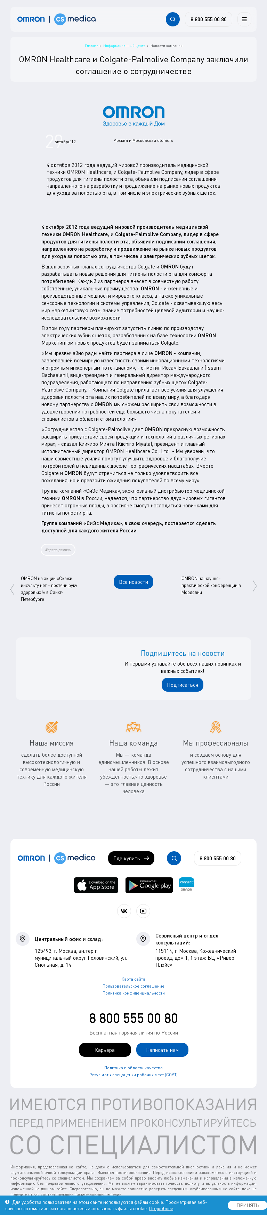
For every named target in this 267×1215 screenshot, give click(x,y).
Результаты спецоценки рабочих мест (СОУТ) (133, 1074)
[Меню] (244, 19)
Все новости (133, 582)
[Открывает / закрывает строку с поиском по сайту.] (173, 19)
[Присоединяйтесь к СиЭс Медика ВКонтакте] (124, 911)
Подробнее (161, 1208)
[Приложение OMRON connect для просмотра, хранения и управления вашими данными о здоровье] (186, 885)
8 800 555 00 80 (133, 1018)
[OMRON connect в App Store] (96, 885)
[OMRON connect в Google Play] (149, 885)
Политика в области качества (133, 1067)
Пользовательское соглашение (133, 986)
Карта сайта (133, 979)
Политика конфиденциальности (134, 993)
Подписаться (182, 685)
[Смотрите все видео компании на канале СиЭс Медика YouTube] (143, 911)
